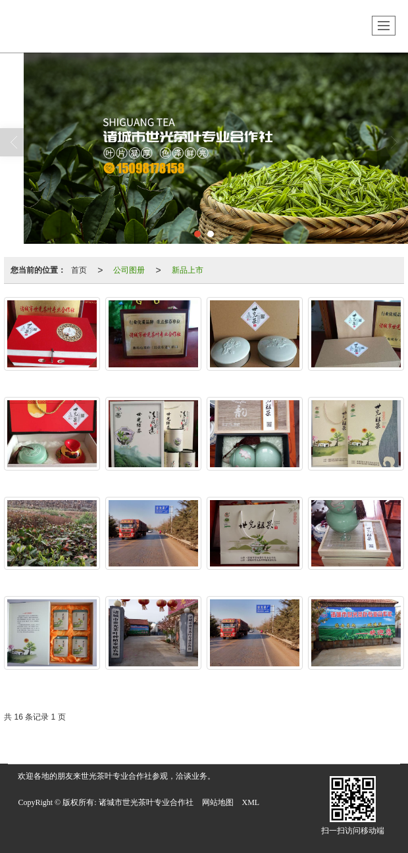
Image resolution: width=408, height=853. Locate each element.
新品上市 (187, 270)
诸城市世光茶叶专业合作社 (146, 802)
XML (251, 802)
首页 (79, 270)
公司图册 (129, 270)
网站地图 (218, 802)
